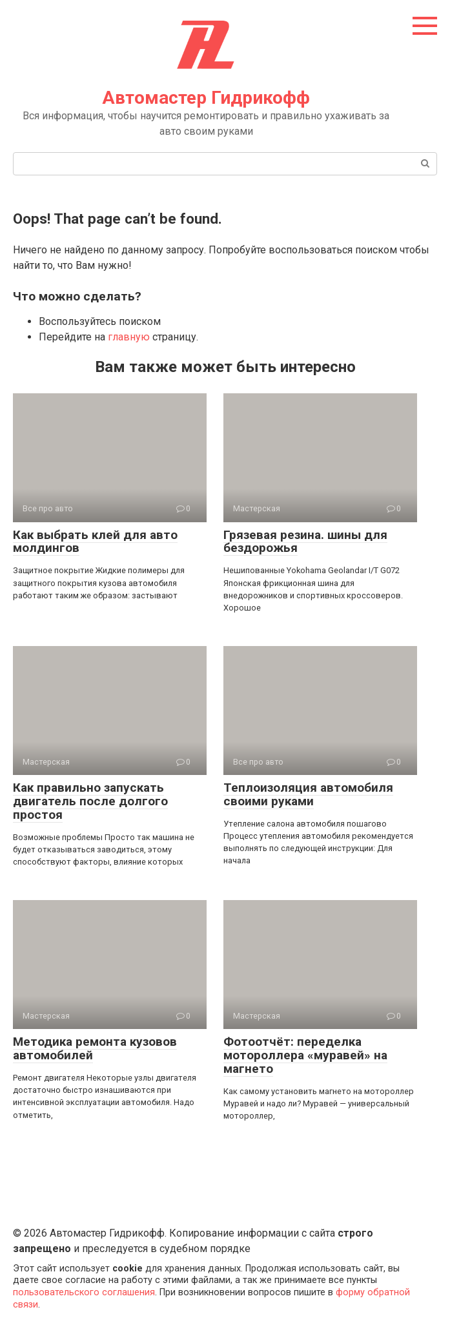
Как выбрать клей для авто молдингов (95, 541)
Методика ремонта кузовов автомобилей (95, 1048)
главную (129, 337)
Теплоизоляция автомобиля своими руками (308, 794)
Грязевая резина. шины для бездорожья (305, 541)
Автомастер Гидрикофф (206, 97)
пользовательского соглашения (84, 1292)
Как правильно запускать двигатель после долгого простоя (90, 801)
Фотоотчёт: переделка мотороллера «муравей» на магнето (305, 1055)
